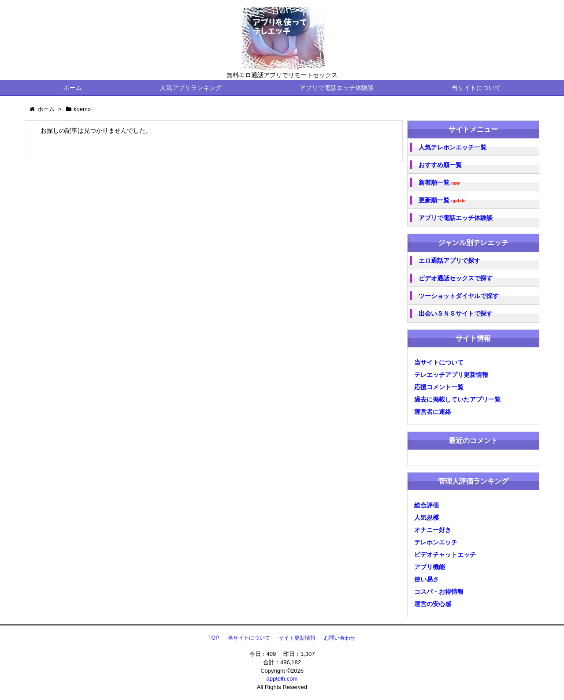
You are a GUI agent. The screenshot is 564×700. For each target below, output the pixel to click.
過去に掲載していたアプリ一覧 (457, 399)
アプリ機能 (429, 566)
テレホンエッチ (435, 542)
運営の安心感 (432, 603)
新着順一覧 (439, 182)
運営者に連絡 (432, 411)
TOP (213, 638)
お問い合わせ (340, 638)
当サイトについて (476, 87)
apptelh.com (282, 678)
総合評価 (426, 505)
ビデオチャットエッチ (445, 554)
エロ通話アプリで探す (449, 260)
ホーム (72, 87)
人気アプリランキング (191, 87)
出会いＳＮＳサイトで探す (456, 313)
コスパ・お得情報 (439, 591)
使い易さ (426, 579)
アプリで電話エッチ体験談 (337, 87)
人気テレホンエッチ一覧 (452, 147)
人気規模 (426, 517)
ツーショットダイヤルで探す (459, 296)
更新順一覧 (442, 200)
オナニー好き (432, 529)
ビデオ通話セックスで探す (456, 278)
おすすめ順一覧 (440, 165)
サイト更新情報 (296, 638)
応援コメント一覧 (439, 387)
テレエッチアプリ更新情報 (451, 374)
